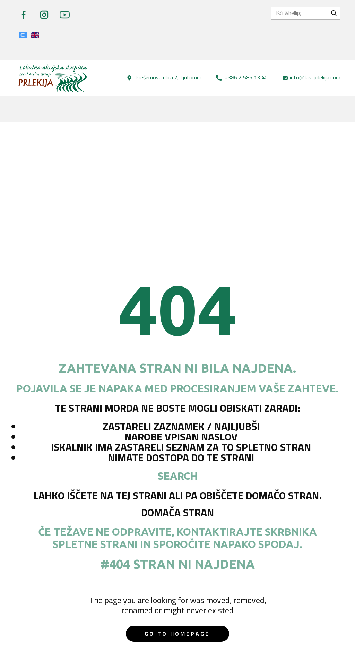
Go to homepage (177, 634)
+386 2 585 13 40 (242, 78)
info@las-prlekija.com (311, 78)
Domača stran (177, 512)
